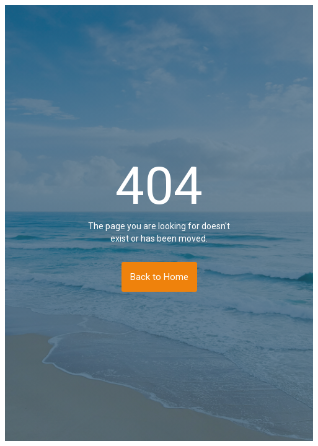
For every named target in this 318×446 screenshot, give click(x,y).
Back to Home (159, 276)
